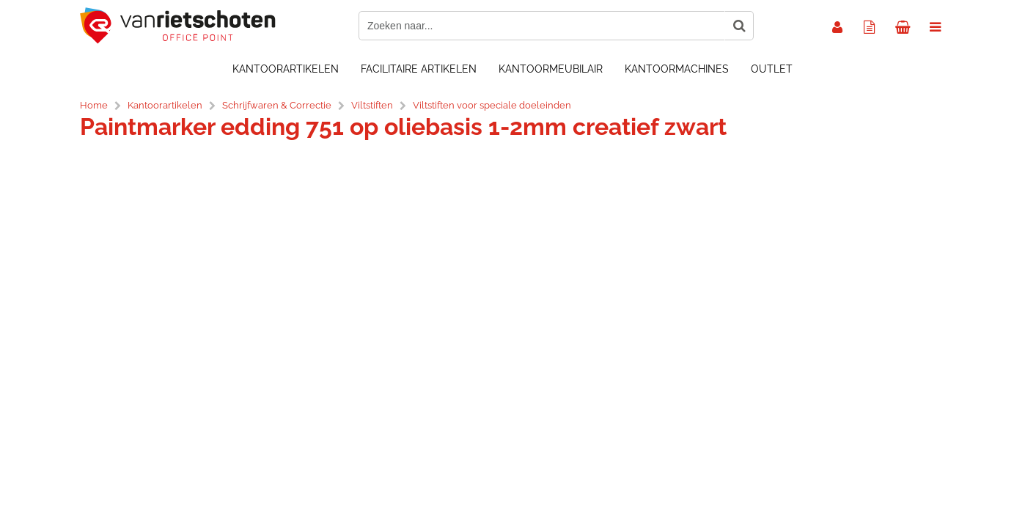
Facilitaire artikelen (419, 69)
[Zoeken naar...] (739, 25)
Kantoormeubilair (551, 69)
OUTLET (772, 69)
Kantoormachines (677, 69)
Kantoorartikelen (285, 69)
